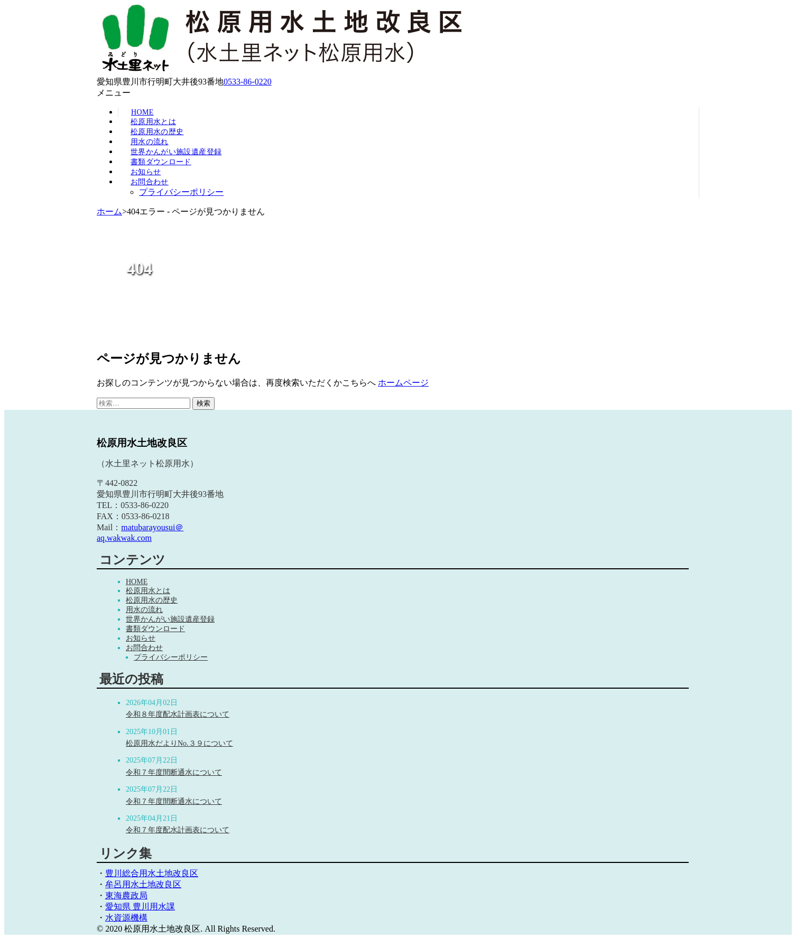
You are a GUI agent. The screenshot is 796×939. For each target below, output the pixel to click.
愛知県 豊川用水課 (140, 906)
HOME (136, 582)
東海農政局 (126, 895)
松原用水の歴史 (157, 132)
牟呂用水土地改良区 (143, 884)
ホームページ (403, 382)
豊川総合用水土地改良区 (151, 873)
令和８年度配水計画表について (177, 714)
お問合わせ (150, 182)
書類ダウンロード (161, 162)
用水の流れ (150, 142)
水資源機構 (126, 917)
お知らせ (146, 172)
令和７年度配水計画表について (177, 830)
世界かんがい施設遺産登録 (176, 152)
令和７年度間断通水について (174, 772)
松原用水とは (153, 122)
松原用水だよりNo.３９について (179, 743)
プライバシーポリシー (181, 191)
